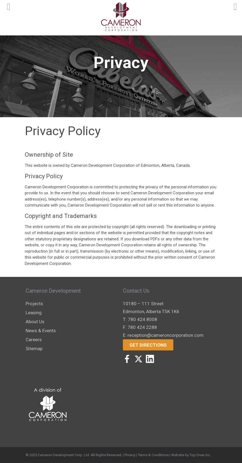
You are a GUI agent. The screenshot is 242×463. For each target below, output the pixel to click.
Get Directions (148, 345)
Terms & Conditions (153, 455)
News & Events (41, 330)
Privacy (130, 455)
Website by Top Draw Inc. (191, 455)
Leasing (34, 312)
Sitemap (34, 348)
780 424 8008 (142, 319)
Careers (34, 339)
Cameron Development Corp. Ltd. (64, 455)
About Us (35, 321)
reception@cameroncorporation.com (166, 335)
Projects (34, 303)
